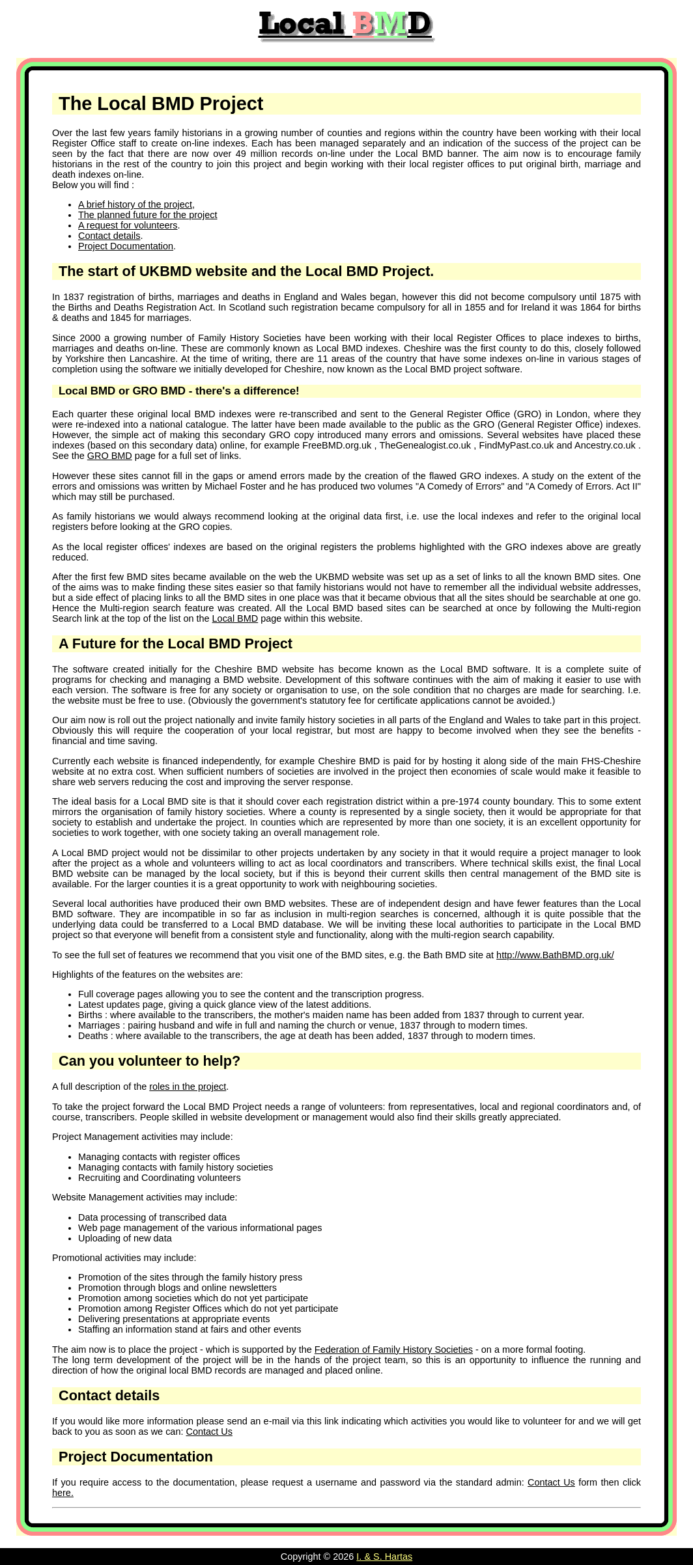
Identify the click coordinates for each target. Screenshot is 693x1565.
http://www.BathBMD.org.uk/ (555, 955)
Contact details (109, 235)
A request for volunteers (127, 225)
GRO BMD (109, 455)
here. (63, 1493)
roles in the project (187, 1086)
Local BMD (235, 618)
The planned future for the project (148, 215)
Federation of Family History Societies (394, 1349)
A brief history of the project (135, 204)
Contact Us (209, 1431)
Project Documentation (125, 246)
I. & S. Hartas (384, 1556)
